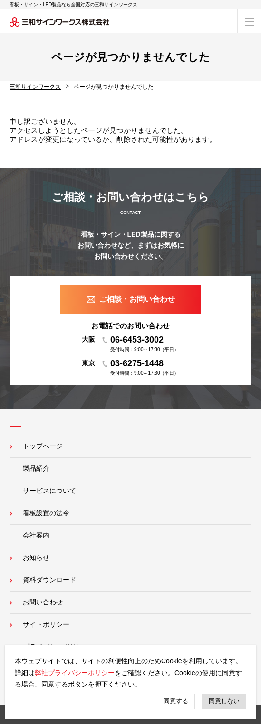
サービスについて (49, 490)
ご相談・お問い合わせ (137, 299)
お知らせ (36, 557)
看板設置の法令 (46, 513)
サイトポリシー (46, 624)
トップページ (43, 446)
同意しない (224, 701)
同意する (176, 701)
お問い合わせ (43, 602)
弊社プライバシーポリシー (75, 673)
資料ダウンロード (49, 580)
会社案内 (36, 535)
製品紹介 (36, 468)
